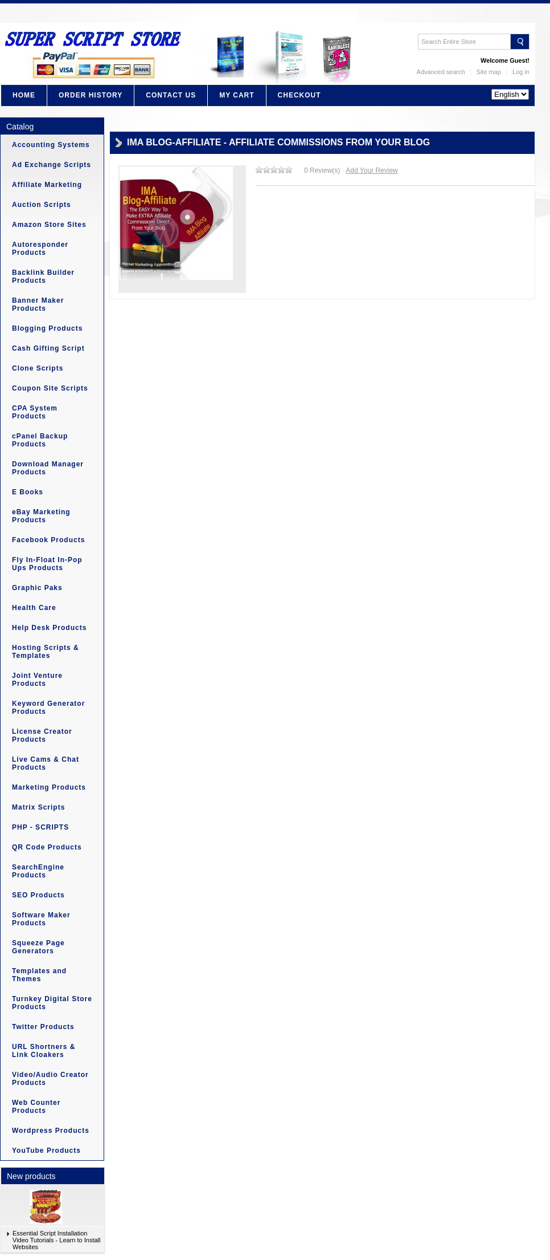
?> (510, 94)
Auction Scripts (41, 205)
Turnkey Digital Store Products (52, 1003)
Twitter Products (43, 1027)
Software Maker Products (41, 919)
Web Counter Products (36, 1107)
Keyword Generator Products (48, 708)
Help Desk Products (49, 628)
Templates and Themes (39, 975)
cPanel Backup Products (40, 440)
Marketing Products (49, 787)
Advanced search (441, 71)
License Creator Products (42, 735)
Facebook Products (48, 540)
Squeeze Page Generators (38, 947)
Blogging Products (47, 328)
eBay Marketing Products (41, 516)
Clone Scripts (37, 368)
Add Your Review (371, 170)
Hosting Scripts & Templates (45, 652)
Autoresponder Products (40, 249)
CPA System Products (35, 412)
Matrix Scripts (38, 807)
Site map (489, 71)
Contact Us (171, 95)
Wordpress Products (50, 1131)
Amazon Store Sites (49, 225)
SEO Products (38, 895)
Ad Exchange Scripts (51, 165)
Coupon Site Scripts (50, 388)
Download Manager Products (48, 468)
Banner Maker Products (38, 304)
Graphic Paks (37, 588)
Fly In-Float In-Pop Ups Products (47, 564)
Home (24, 95)
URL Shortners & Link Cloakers (43, 1051)
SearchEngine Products (38, 871)
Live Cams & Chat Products (45, 763)
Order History (90, 95)
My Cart (236, 95)
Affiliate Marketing (47, 185)
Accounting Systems (51, 145)
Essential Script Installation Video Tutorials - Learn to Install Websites (57, 1240)
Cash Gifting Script (48, 348)
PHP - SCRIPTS (40, 827)
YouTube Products (46, 1151)
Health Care (34, 608)
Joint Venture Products (37, 680)
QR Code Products (47, 847)
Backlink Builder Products (43, 276)
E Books (27, 492)
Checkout (299, 95)
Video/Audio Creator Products (50, 1079)
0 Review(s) (322, 170)
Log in (521, 71)
